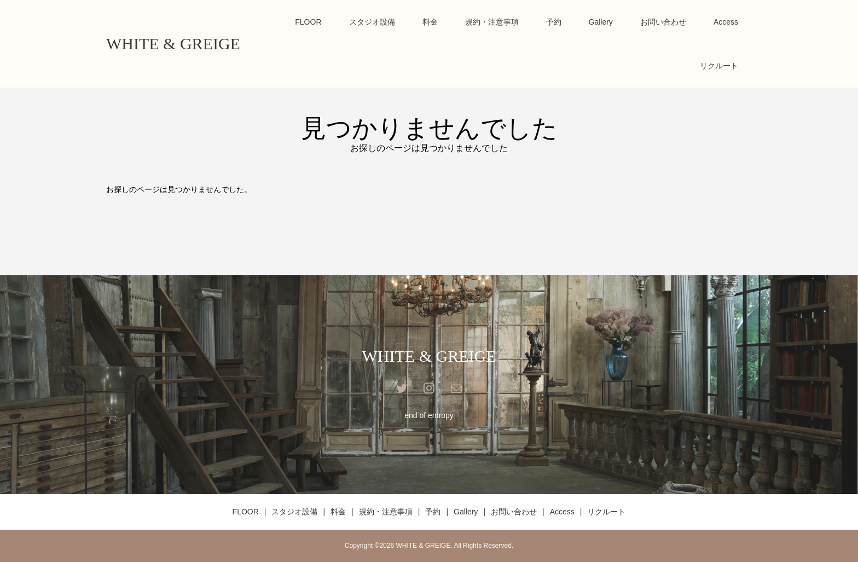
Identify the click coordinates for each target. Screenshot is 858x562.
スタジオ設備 (372, 22)
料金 (430, 22)
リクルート (719, 65)
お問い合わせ (663, 22)
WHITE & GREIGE (173, 43)
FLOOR (308, 22)
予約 (553, 22)
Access (726, 22)
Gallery (601, 22)
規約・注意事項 (492, 22)
